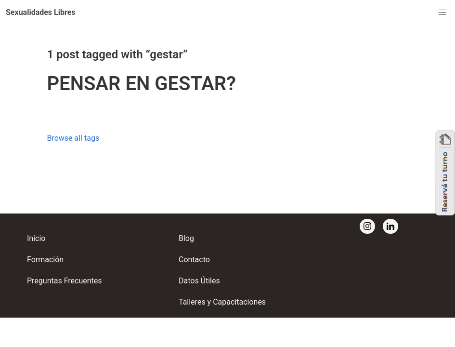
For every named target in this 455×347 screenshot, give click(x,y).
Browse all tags (73, 138)
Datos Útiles (199, 280)
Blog (186, 238)
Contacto (194, 259)
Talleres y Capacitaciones (222, 302)
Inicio (36, 238)
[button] (40, 12)
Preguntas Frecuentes (64, 280)
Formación (45, 259)
